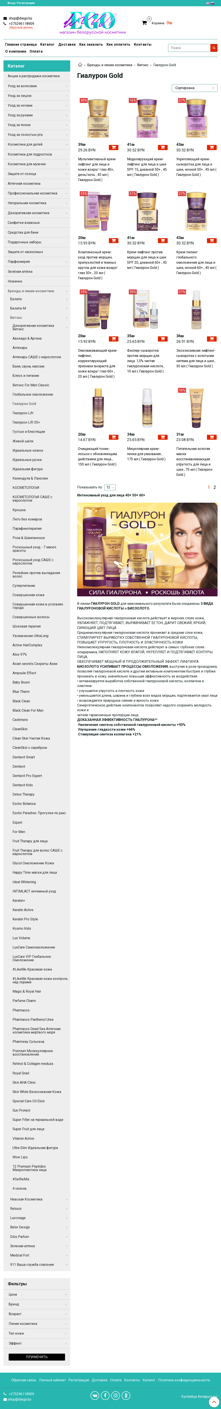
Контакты (143, 44)
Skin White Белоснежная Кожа (37, 1092)
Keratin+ (19, 901)
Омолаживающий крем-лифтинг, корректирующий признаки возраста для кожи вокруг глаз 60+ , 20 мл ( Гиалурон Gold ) (98, 363)
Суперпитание (24, 586)
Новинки (15, 281)
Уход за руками (20, 115)
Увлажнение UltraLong (30, 636)
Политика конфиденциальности (184, 1380)
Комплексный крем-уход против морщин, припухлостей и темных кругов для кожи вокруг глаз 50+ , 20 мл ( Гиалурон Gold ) (98, 265)
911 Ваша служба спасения (32, 1265)
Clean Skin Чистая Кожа (31, 738)
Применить (37, 1357)
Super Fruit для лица (28, 1129)
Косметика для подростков (30, 154)
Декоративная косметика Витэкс (33, 327)
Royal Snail (21, 1073)
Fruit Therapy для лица (30, 841)
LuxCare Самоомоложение (34, 947)
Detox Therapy (24, 794)
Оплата (36, 51)
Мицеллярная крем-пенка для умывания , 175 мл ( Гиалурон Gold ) (146, 454)
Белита (16, 299)
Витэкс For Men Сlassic (31, 385)
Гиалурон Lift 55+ (26, 422)
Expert (17, 822)
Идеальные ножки (28, 450)
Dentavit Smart (24, 757)
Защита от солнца (22, 174)
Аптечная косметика (24, 183)
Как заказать (91, 44)
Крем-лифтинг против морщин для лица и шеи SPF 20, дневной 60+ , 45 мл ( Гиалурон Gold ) (147, 260)
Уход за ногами (20, 105)
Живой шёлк (23, 441)
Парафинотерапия (27, 528)
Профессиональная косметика (32, 193)
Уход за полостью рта (25, 135)
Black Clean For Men (28, 710)
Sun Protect (21, 1110)
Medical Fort (19, 1255)
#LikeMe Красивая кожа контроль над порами (40, 980)
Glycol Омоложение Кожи (33, 863)
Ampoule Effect (24, 673)
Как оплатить (118, 44)
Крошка (19, 510)
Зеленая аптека (22, 1246)
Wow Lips (20, 1157)
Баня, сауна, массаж (29, 366)
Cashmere (20, 720)
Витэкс (142, 65)
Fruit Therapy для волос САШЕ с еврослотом (37, 852)
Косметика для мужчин (27, 164)
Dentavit (19, 766)
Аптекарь (20, 348)
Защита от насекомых (25, 252)
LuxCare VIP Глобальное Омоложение (32, 958)
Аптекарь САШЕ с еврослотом (37, 357)
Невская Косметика (26, 1199)
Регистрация (78, 1380)
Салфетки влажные (24, 223)
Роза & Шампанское (29, 538)
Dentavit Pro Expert (27, 776)
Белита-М (18, 308)
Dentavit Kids (23, 785)
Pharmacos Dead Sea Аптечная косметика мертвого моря (36, 1030)
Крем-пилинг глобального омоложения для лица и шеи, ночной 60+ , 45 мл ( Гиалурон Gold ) (196, 262)
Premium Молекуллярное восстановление (33, 1052)
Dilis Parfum (19, 1237)
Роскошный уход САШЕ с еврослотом (33, 561)
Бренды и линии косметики (109, 65)
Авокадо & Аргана (27, 338)
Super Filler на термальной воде (38, 1120)
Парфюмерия (19, 262)
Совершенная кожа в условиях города (38, 606)
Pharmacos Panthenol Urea (33, 1019)
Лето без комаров (27, 519)
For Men (19, 832)
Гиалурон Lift (23, 413)
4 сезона (19, 1188)
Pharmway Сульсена (28, 1042)
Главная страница (21, 44)
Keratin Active (23, 910)
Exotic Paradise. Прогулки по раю (39, 813)
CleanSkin (20, 729)
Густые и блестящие (29, 432)
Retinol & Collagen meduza (33, 1064)
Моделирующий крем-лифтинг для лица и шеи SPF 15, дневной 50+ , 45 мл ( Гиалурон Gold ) (147, 167)
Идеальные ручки (27, 460)
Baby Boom (21, 682)
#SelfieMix (21, 1179)
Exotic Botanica (24, 804)
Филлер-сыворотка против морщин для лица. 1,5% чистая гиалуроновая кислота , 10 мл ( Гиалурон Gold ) (145, 360)
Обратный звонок (21, 27)
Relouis (16, 1209)
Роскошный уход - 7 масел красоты (34, 549)
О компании (15, 51)
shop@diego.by (20, 18)
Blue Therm (21, 692)
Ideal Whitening (24, 882)
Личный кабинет (52, 1380)
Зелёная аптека (20, 272)
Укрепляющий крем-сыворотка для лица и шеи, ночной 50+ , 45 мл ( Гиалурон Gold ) (196, 167)
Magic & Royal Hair (27, 991)
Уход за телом (19, 125)
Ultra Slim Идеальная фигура (35, 1148)
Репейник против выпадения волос (36, 574)
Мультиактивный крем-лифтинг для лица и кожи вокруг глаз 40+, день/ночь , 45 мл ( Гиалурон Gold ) (97, 169)
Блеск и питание (26, 376)
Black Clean (21, 701)
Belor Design (20, 1227)
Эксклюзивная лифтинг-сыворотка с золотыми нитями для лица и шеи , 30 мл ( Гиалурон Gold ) (196, 358)
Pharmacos (21, 1010)
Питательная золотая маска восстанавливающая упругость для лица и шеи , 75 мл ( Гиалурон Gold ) (194, 462)
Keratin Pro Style (25, 919)
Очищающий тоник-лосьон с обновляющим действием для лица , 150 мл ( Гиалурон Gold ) (97, 456)
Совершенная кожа (28, 595)
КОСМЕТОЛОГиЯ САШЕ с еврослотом (32, 498)
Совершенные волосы (31, 617)
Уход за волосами (22, 86)
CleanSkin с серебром (30, 748)
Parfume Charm (24, 1001)
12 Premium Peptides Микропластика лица (29, 1168)
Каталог (47, 44)
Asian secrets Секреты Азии (35, 664)
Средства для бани (23, 232)
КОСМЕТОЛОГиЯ (26, 488)
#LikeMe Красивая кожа (32, 969)
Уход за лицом (19, 96)
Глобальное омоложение (33, 394)
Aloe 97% (20, 654)
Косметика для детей (25, 144)
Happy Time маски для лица (35, 872)
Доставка (67, 44)
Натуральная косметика (27, 203)
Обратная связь (23, 1380)
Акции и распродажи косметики (34, 76)
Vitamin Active (23, 1138)
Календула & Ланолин (30, 478)
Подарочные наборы (24, 242)
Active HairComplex (27, 645)
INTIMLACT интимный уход (34, 891)
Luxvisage (18, 1218)
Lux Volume (21, 938)
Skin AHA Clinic (24, 1082)
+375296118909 (21, 24)
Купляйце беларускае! (199, 1396)
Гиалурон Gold (24, 404)
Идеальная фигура (28, 469)
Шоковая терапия (27, 626)
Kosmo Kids (22, 928)
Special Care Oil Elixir (29, 1101)
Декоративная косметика (28, 213)
